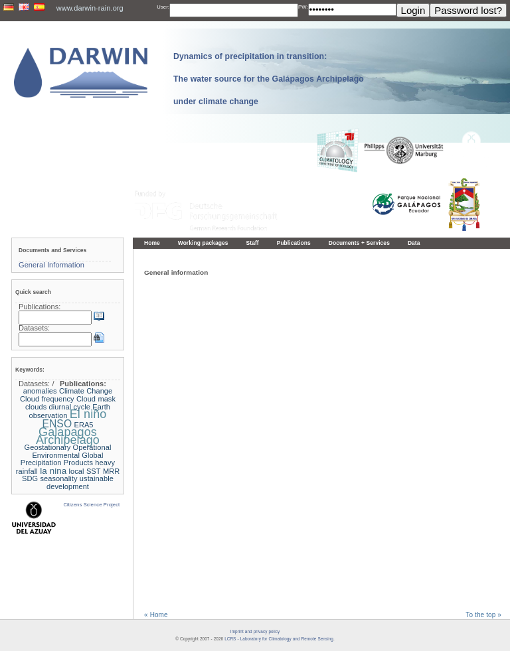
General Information (51, 265)
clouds (35, 407)
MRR (111, 471)
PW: (303, 7)
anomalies (40, 391)
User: (163, 7)
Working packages (203, 243)
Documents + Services (359, 243)
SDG (30, 478)
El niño (88, 414)
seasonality (59, 478)
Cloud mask (96, 399)
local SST (85, 471)
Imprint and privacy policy (255, 631)
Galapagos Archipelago (68, 436)
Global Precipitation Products (62, 459)
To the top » (483, 614)
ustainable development (80, 482)
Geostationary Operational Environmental (68, 451)
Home (152, 243)
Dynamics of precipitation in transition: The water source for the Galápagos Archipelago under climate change (268, 79)
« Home (156, 614)
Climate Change (85, 391)
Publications (294, 243)
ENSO (57, 423)
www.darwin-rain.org (90, 8)
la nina (53, 471)
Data (414, 243)
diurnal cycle (69, 407)
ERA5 (83, 425)
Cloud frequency (47, 399)
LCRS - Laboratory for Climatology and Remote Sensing (278, 638)
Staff (252, 243)
